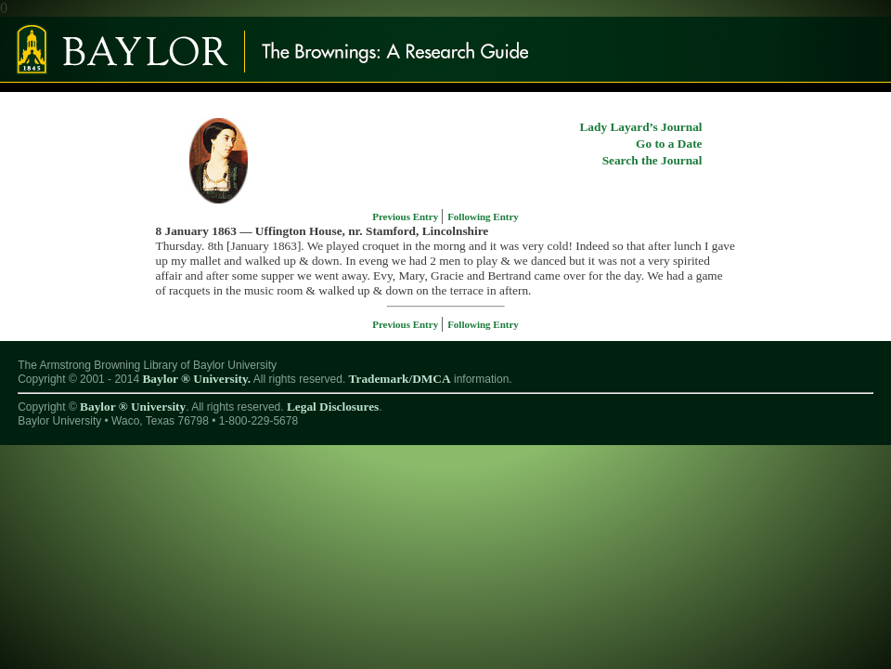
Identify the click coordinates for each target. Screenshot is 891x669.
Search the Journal (652, 160)
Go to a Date (669, 144)
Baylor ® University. (196, 379)
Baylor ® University (133, 406)
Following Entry (483, 216)
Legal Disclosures (333, 406)
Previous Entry (406, 216)
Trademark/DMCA (400, 379)
